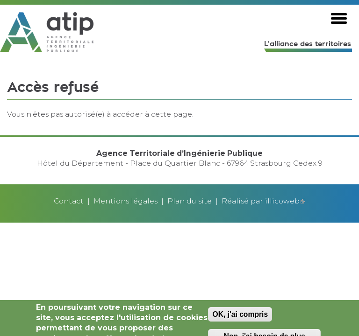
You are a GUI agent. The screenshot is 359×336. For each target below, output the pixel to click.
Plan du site (189, 200)
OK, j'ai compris (240, 316)
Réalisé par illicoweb (263, 200)
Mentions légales (125, 200)
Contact (69, 200)
